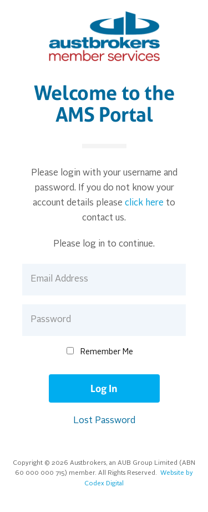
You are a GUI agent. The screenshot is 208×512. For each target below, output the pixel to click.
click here (144, 203)
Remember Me (106, 352)
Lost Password (104, 420)
